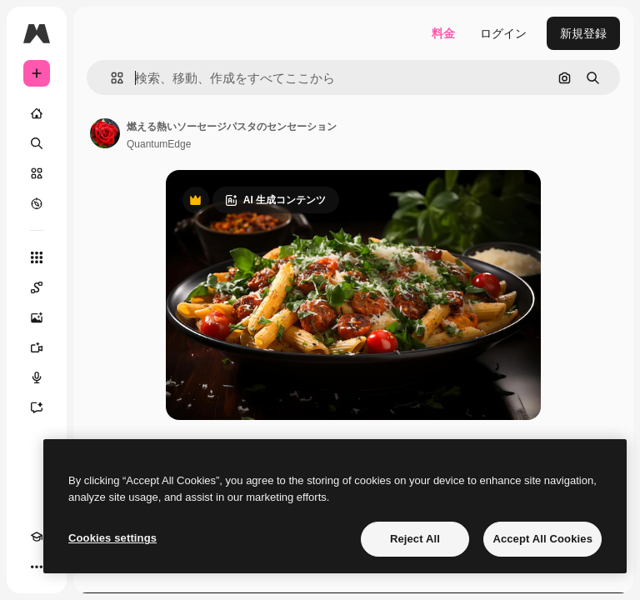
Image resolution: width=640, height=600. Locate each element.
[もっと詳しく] (36, 203)
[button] (110, 78)
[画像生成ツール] (36, 317)
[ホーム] (36, 113)
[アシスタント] (36, 407)
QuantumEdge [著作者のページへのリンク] (159, 144)
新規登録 (583, 33)
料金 (443, 33)
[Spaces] (36, 287)
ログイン (503, 33)
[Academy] (36, 536)
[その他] (36, 566)
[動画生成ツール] (36, 347)
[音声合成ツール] (36, 377)
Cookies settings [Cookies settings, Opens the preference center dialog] (112, 538)
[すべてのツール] (36, 257)
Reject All (415, 538)
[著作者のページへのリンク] (105, 133)
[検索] (36, 143)
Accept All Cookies (542, 538)
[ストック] (36, 173)
